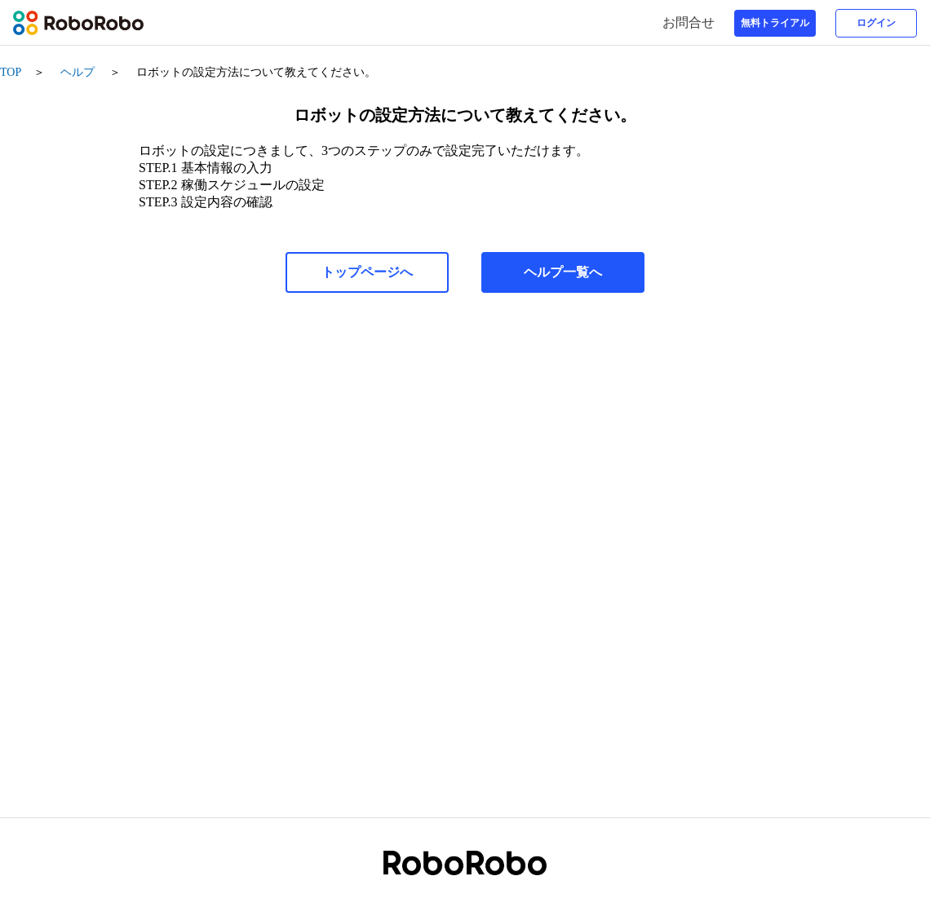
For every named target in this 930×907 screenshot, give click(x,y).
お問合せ (692, 22)
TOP (10, 72)
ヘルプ (77, 72)
